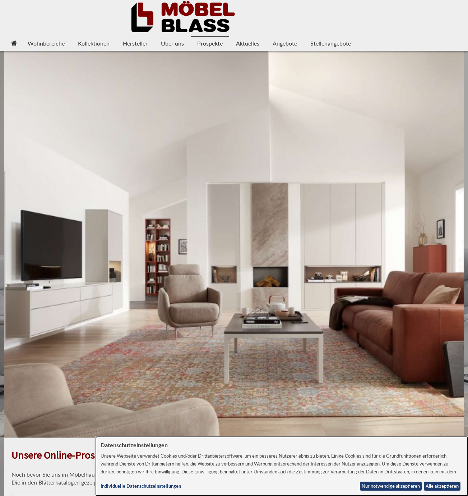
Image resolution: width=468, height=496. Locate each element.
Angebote (285, 43)
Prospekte (210, 43)
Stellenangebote (330, 43)
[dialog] (282, 466)
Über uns (172, 43)
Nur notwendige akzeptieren (391, 486)
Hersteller (135, 43)
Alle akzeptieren (442, 486)
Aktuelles (247, 43)
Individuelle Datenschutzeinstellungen (141, 486)
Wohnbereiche (46, 43)
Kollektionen (94, 43)
